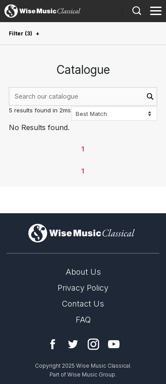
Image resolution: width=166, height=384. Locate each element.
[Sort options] (114, 114)
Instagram (93, 344)
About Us (83, 271)
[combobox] (83, 96)
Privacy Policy (83, 287)
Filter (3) (20, 33)
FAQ (83, 319)
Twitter (73, 344)
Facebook (52, 344)
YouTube (114, 344)
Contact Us (83, 303)
